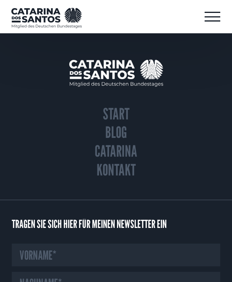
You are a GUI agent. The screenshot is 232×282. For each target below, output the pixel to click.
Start (116, 114)
